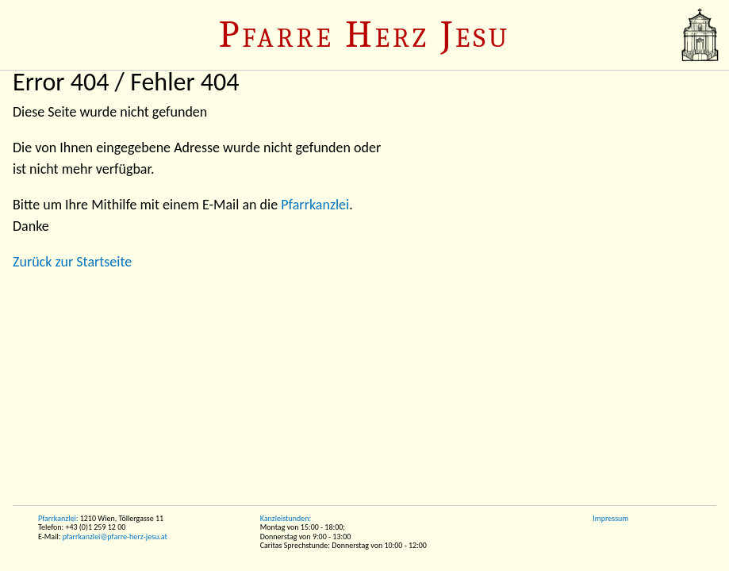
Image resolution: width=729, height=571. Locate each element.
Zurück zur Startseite (72, 261)
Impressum (610, 518)
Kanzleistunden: (285, 518)
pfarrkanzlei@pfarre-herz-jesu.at (115, 536)
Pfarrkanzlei (315, 204)
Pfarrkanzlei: (58, 518)
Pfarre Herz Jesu (364, 34)
